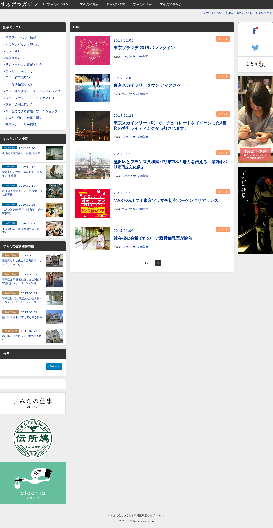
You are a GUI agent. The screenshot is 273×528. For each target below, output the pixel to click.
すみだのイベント (59, 4)
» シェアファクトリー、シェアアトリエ (30, 98)
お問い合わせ (264, 12)
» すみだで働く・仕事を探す (22, 118)
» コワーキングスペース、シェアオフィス (31, 91)
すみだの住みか (170, 4)
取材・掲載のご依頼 (240, 12)
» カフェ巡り (12, 51)
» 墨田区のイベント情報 (19, 38)
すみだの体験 (116, 4)
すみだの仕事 (142, 4)
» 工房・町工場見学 (16, 78)
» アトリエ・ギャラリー (19, 71)
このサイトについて (213, 12)
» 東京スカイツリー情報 (19, 124)
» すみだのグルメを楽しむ (21, 44)
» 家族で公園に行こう (18, 104)
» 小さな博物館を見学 (18, 84)
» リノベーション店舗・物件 (22, 64)
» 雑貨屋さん (12, 58)
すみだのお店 (89, 4)
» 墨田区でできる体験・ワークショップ (30, 111)
